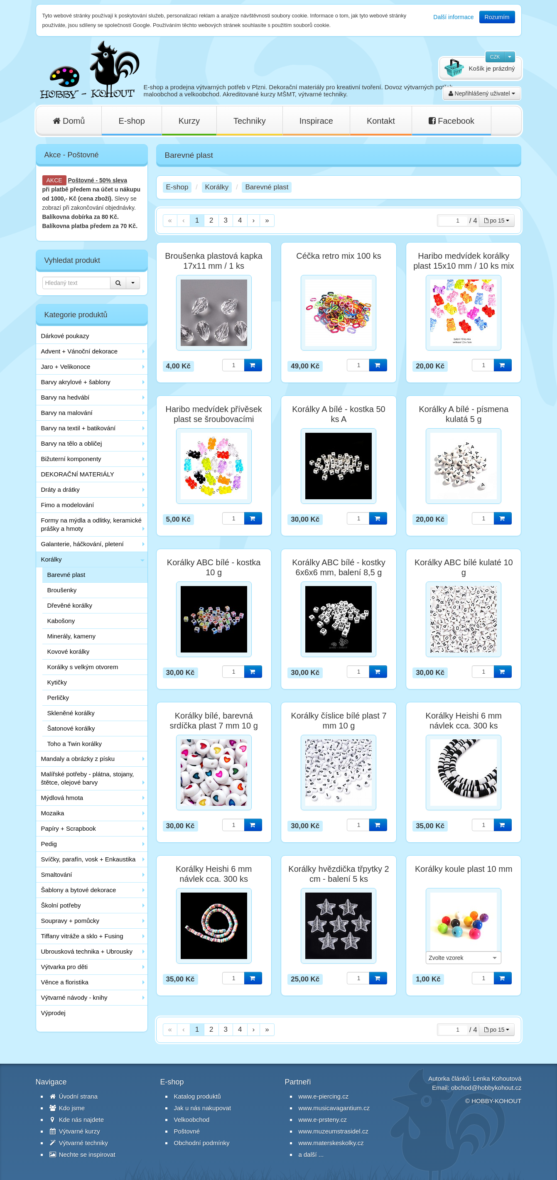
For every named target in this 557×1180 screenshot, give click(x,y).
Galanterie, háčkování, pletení (82, 543)
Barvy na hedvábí (65, 397)
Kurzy (189, 120)
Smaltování (56, 874)
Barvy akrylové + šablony (75, 381)
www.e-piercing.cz (324, 1096)
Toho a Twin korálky (74, 743)
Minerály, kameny (71, 636)
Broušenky (62, 590)
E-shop (131, 120)
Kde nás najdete (76, 1119)
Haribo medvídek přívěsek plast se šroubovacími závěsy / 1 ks (213, 419)
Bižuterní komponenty (71, 458)
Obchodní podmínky (202, 1142)
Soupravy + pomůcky (70, 920)
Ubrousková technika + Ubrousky (87, 951)
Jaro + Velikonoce (66, 366)
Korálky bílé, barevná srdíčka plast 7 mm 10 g (213, 720)
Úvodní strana (73, 1096)
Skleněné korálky (71, 712)
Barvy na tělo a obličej (71, 443)
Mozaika (52, 813)
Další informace (453, 17)
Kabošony (61, 620)
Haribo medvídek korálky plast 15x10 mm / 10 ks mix (463, 260)
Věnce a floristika (64, 982)
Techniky (249, 120)
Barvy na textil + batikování (78, 428)
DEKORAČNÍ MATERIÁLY (77, 474)
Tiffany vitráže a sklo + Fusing (82, 936)
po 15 (497, 220)
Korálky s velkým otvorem (82, 666)
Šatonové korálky (71, 728)
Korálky (51, 559)
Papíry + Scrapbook (68, 828)
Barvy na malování (67, 412)
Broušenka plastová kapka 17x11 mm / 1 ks (214, 260)
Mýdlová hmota (62, 797)
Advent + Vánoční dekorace (79, 351)
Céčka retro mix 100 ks (338, 255)
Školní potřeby (61, 905)
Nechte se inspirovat (82, 1154)
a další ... (311, 1154)
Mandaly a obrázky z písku (78, 758)
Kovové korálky (68, 651)
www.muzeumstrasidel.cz (333, 1131)
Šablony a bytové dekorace (78, 889)
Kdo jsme (67, 1107)
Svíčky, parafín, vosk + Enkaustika (88, 859)
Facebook (451, 120)
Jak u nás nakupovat (202, 1107)
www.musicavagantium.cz (334, 1107)
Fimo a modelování (67, 504)
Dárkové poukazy (65, 335)
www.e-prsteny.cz (323, 1119)
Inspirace (316, 120)
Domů (69, 120)
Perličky (58, 697)
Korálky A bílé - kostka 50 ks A (338, 414)
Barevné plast (66, 574)
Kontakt (381, 120)
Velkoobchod (192, 1119)
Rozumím (497, 17)
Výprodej (53, 1012)
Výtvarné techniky (78, 1142)
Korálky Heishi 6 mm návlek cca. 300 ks (464, 720)
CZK (495, 57)
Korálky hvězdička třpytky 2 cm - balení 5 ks (338, 873)
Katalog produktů (197, 1096)
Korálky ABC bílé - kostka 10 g (214, 567)
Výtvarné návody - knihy (74, 997)
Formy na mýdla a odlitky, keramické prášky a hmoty (91, 524)
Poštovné (81, 180)
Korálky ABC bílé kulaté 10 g (464, 567)
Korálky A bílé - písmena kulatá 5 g (463, 414)
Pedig (49, 843)
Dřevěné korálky (69, 605)
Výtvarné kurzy (74, 1131)
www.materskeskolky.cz (331, 1142)
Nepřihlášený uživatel (482, 93)
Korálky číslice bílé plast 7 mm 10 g (338, 720)
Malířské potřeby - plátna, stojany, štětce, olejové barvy (87, 778)
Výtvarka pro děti (64, 966)
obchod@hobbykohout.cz (486, 1087)
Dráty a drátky (60, 489)
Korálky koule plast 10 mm (464, 868)
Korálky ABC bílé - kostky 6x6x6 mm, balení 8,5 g (338, 567)
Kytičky (57, 682)
